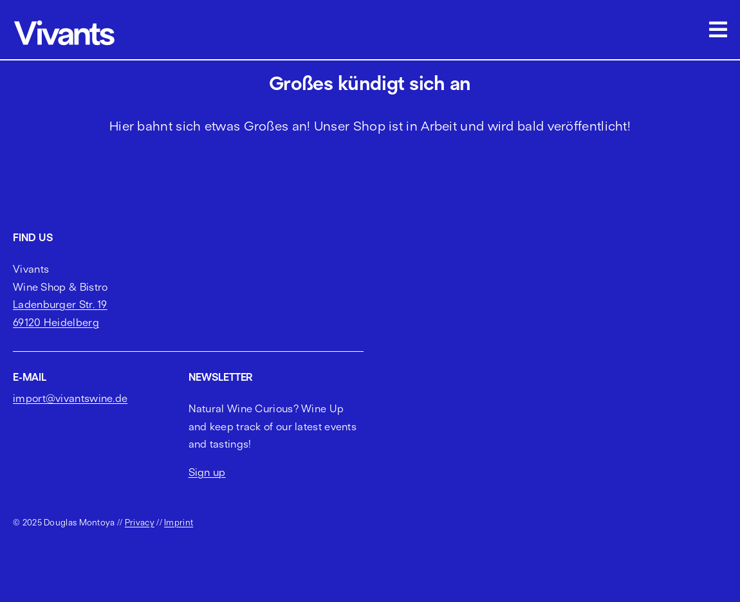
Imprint (178, 522)
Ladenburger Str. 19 (60, 304)
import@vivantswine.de (70, 398)
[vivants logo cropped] (64, 22)
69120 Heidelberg (56, 322)
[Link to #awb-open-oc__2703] (718, 29)
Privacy (139, 522)
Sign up (207, 472)
